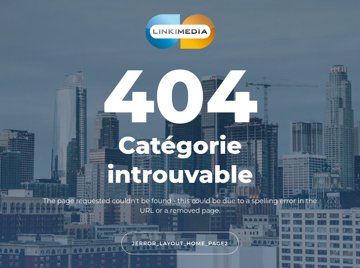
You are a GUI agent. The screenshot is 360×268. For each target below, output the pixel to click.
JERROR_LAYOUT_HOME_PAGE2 (180, 243)
